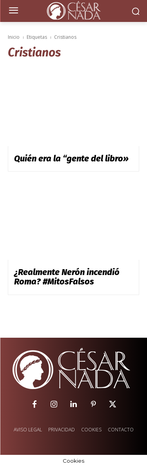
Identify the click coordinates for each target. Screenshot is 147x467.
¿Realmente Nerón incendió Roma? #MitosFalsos (67, 277)
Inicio (14, 37)
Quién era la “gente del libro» (71, 158)
